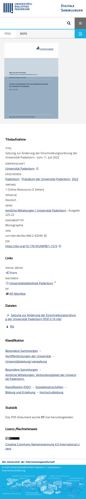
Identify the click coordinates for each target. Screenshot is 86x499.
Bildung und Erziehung (20, 392)
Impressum (54, 467)
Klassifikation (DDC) (18, 387)
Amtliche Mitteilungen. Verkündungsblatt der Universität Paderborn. (40, 377)
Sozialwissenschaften (49, 387)
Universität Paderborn (20, 169)
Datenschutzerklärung (13, 470)
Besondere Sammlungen (21, 351)
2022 (75, 179)
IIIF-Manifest (17, 294)
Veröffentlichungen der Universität (28, 356)
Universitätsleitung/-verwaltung (26, 361)
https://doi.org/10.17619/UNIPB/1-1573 (31, 246)
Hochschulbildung (51, 392)
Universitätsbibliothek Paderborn (27, 467)
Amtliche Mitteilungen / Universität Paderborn (35, 210)
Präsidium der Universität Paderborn (46, 179)
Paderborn (12, 179)
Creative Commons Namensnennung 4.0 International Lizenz (42, 446)
